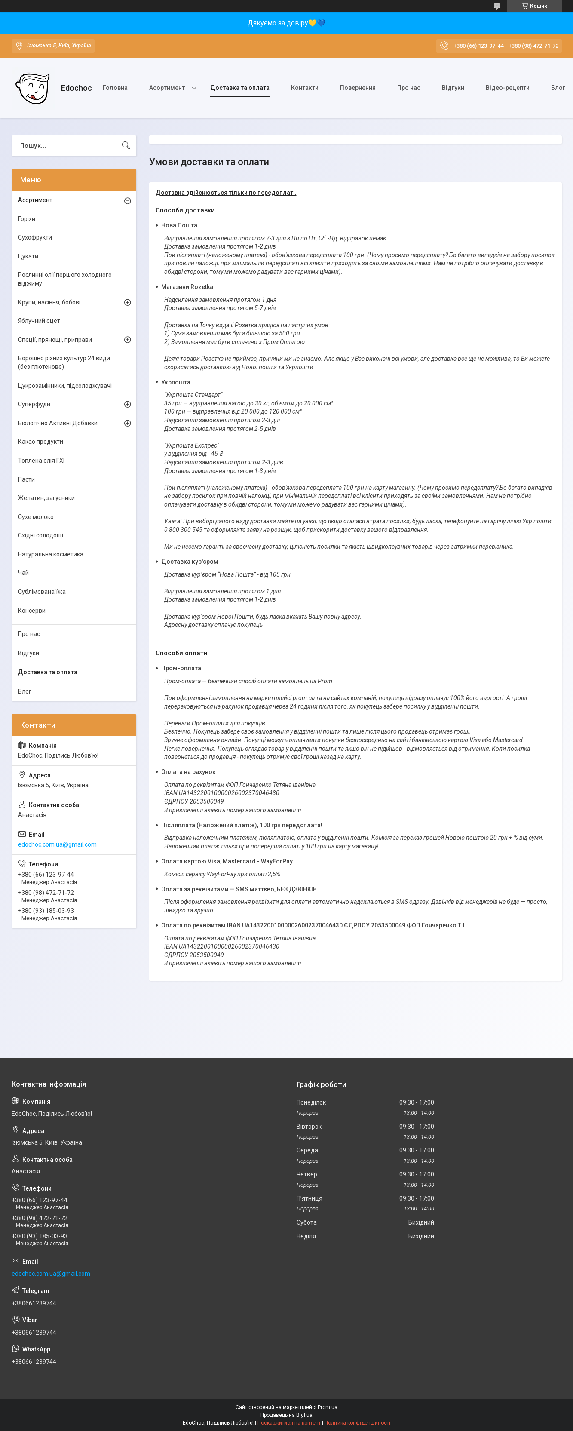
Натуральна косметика (50, 554)
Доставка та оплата (240, 87)
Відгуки (453, 87)
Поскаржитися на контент (289, 1423)
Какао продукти (40, 441)
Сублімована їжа (42, 591)
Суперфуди (34, 404)
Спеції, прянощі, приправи (55, 339)
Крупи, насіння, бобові (49, 302)
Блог (24, 691)
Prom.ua (327, 1407)
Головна (115, 87)
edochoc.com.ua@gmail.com (57, 844)
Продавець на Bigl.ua (286, 1415)
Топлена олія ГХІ (41, 460)
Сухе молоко (36, 516)
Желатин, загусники (46, 497)
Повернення (358, 87)
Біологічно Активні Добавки (58, 423)
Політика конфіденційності (357, 1423)
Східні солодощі (40, 535)
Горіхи (26, 218)
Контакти (305, 87)
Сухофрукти (35, 237)
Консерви (32, 610)
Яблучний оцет (39, 320)
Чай (23, 572)
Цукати (28, 256)
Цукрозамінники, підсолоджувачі (65, 385)
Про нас (408, 87)
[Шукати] (126, 145)
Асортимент (167, 87)
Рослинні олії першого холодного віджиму (65, 279)
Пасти (26, 479)
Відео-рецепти (508, 87)
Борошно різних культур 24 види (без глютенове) (64, 362)
